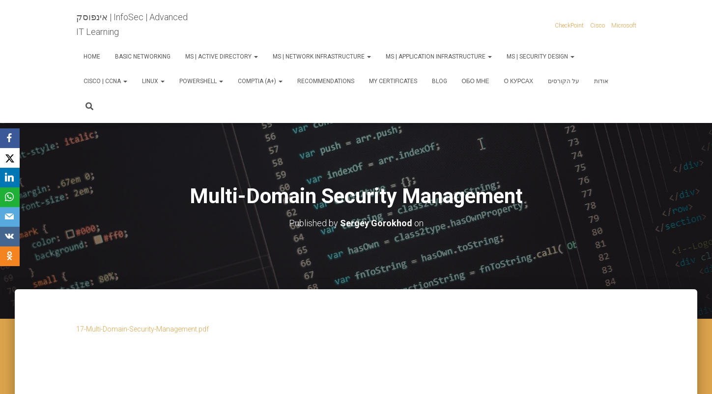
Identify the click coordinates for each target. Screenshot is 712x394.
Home (92, 56)
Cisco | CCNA (105, 81)
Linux (153, 81)
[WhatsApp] (10, 197)
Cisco (597, 25)
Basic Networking (143, 56)
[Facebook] (10, 138)
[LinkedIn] (10, 177)
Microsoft (623, 25)
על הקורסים (563, 81)
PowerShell (201, 81)
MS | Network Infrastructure (322, 56)
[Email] (10, 217)
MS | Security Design (540, 56)
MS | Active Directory (221, 56)
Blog (439, 81)
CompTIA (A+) (260, 81)
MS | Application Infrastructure (439, 56)
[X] (10, 158)
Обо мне (475, 81)
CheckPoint (569, 25)
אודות (601, 81)
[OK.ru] (10, 256)
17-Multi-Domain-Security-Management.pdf (142, 329)
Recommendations (325, 81)
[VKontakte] (10, 236)
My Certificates (393, 81)
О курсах (518, 81)
